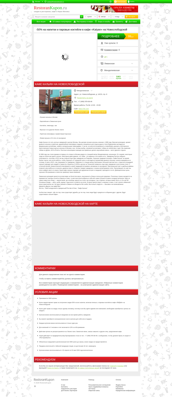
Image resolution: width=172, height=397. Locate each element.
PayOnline (119, 387)
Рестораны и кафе (85, 22)
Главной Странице (116, 366)
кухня (89, 16)
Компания (64, 380)
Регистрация (121, 1)
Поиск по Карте (53, 368)
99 (131, 36)
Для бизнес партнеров (69, 390)
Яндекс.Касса (120, 385)
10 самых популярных (61, 22)
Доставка (133, 22)
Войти (132, 1)
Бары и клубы (104, 22)
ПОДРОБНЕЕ (111, 36)
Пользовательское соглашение (99, 385)
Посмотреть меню (98, 112)
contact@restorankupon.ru (55, 2)
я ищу (117, 16)
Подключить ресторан (69, 389)
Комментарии (110, 50)
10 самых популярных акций (88, 368)
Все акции (41, 22)
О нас (63, 385)
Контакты (64, 387)
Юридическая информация (125, 390)
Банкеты (119, 22)
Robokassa (119, 389)
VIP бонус (91, 389)
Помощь (91, 380)
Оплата (118, 380)
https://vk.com (84, 109)
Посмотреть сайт (81, 112)
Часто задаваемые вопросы (98, 387)
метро (103, 16)
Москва (37, 1)
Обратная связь (94, 390)
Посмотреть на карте (85, 98)
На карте (131, 17)
